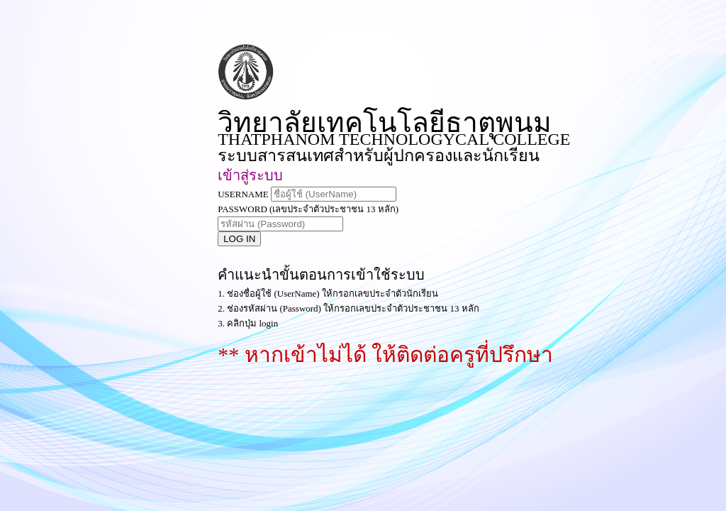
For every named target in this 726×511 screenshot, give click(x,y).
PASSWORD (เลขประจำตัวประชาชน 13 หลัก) (308, 209)
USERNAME (243, 194)
